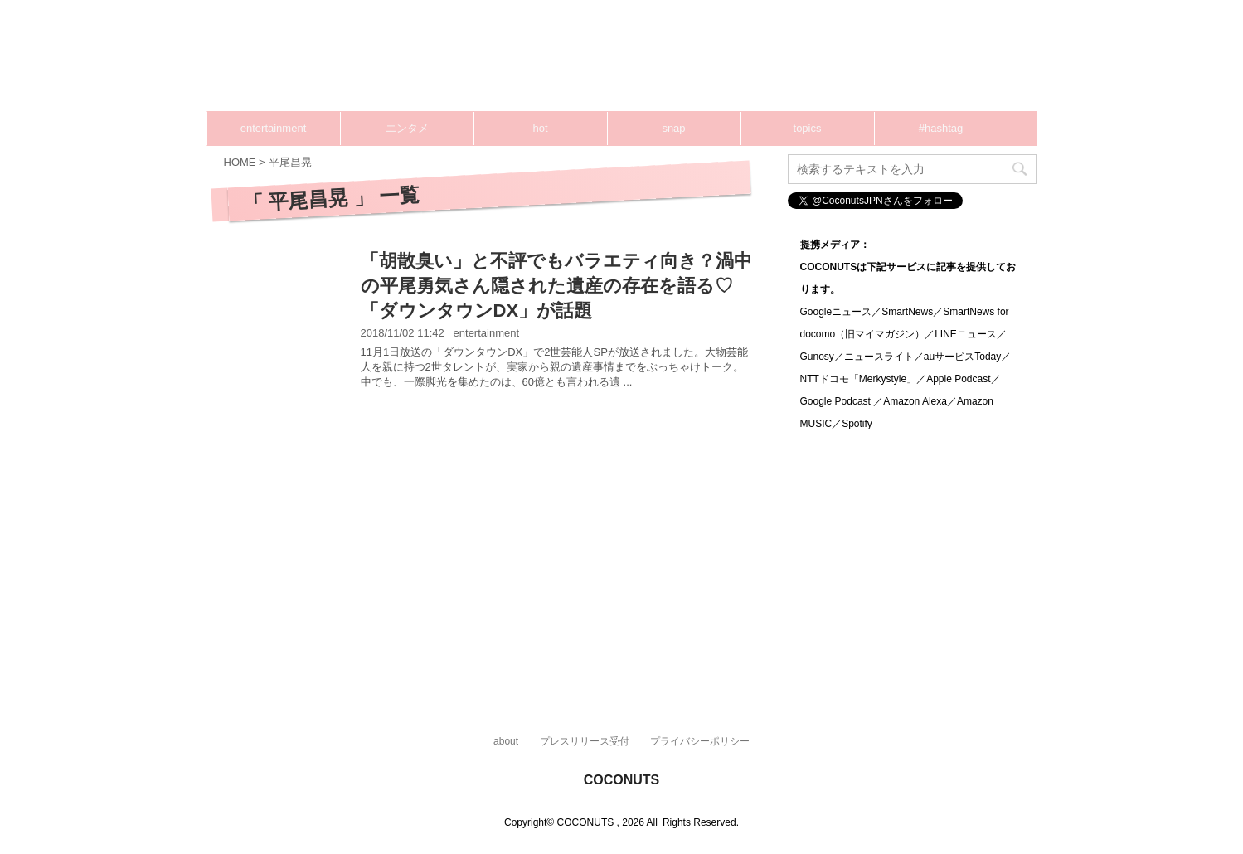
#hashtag (941, 128)
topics (808, 128)
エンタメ (407, 128)
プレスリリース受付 (584, 741)
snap (673, 128)
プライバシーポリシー (700, 741)
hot (539, 128)
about (505, 741)
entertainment (273, 128)
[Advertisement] (721, 62)
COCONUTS (622, 780)
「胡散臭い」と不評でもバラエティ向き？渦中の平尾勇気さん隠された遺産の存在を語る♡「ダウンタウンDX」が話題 (556, 285)
